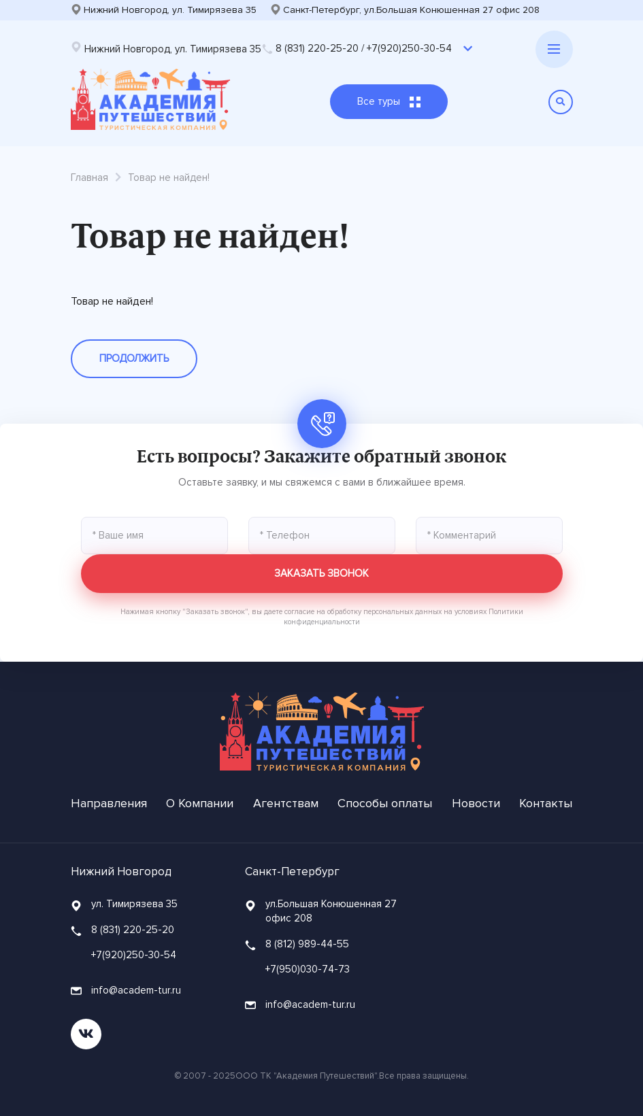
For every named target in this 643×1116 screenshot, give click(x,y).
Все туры (389, 101)
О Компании (199, 803)
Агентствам (285, 803)
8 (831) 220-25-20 (132, 930)
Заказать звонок (321, 573)
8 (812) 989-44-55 (307, 944)
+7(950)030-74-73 (307, 969)
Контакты (545, 803)
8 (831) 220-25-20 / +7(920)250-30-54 (357, 48)
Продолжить (134, 358)
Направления (109, 803)
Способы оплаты (384, 803)
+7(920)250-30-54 (133, 955)
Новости (476, 803)
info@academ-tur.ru (126, 990)
